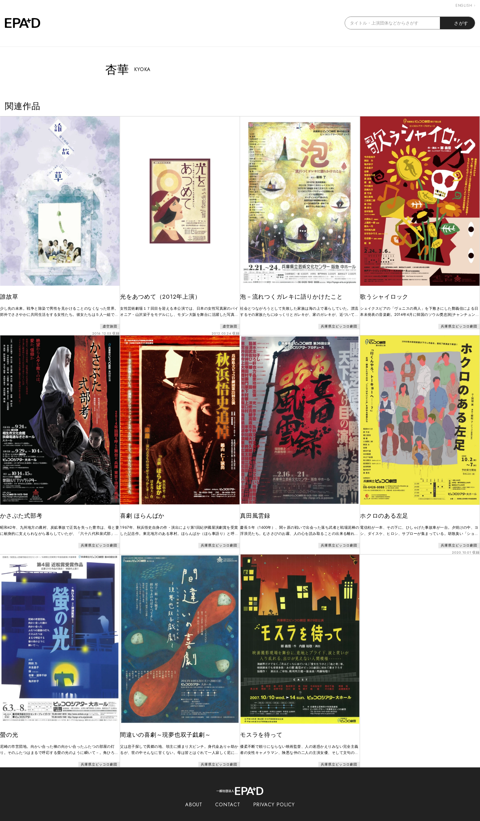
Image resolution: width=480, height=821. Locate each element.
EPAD (234, 817)
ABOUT (194, 792)
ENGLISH (465, 5)
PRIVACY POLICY (274, 792)
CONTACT (227, 792)
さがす (457, 23)
